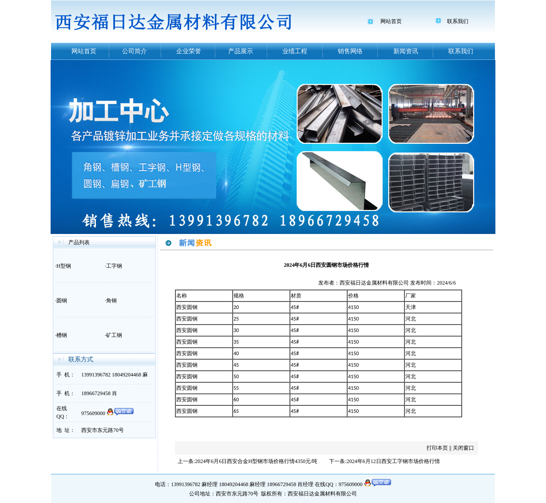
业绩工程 (294, 51)
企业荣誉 (188, 51)
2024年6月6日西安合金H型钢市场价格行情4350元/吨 (256, 461)
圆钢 (61, 300)
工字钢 (114, 266)
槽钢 (61, 335)
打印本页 (437, 448)
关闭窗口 (463, 448)
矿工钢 (114, 335)
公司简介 (134, 51)
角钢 (111, 300)
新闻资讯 (405, 51)
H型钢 (63, 266)
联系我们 (457, 21)
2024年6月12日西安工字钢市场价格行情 (393, 461)
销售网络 (350, 51)
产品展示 (240, 51)
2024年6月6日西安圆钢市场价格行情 (326, 265)
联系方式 (80, 359)
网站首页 (391, 21)
